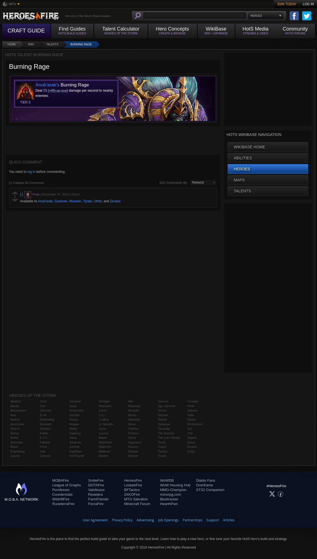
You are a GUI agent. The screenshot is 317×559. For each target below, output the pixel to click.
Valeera (192, 410)
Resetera (95, 494)
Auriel (14, 437)
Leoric (103, 410)
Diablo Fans (205, 480)
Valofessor (96, 490)
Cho (42, 406)
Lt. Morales (106, 424)
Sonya (162, 410)
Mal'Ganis (105, 442)
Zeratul (115, 201)
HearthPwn (169, 504)
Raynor (133, 446)
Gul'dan (74, 415)
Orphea (133, 428)
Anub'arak (45, 201)
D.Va (43, 415)
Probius (133, 433)
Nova (131, 424)
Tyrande (192, 401)
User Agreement (95, 520)
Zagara (192, 437)
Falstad (45, 442)
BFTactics (132, 490)
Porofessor (61, 490)
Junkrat (74, 446)
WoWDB (167, 480)
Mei (130, 401)
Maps (239, 180)
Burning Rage (81, 44)
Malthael (104, 451)
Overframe (204, 485)
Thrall (162, 442)
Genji (72, 406)
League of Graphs (66, 485)
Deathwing (47, 419)
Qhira (132, 437)
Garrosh (45, 455)
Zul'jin (191, 451)
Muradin (75, 201)
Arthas (14, 433)
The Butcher (166, 433)
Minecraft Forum (137, 504)
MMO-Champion (173, 490)
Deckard (45, 424)
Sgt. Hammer (167, 406)
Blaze (14, 446)
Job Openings (168, 520)
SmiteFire (96, 480)
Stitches (163, 415)
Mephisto (134, 406)
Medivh (103, 455)
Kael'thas (75, 451)
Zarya (191, 442)
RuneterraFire (63, 504)
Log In (308, 4)
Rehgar (133, 451)
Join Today (287, 4)
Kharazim (105, 406)
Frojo (36, 194)
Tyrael (87, 201)
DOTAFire (96, 485)
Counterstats (62, 494)
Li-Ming (104, 419)
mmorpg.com (170, 494)
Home (12, 44)
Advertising (145, 520)
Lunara (103, 433)
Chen (43, 401)
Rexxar (133, 455)
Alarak (14, 406)
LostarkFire (133, 485)
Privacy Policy (122, 520)
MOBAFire (60, 480)
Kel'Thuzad (76, 455)
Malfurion (105, 446)
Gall (42, 451)
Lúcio (102, 428)
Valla (190, 415)
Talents (52, 44)
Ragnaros (135, 442)
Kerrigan (104, 401)
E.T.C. (44, 437)
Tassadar (164, 428)
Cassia (15, 455)
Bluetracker (169, 499)
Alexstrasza (18, 410)
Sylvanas (164, 424)
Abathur (15, 401)
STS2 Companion (210, 490)
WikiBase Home (249, 147)
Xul (189, 428)
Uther (98, 201)
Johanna (75, 442)
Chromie (45, 410)
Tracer (162, 446)
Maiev (103, 437)
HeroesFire (133, 480)
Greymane (76, 410)
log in (31, 172)
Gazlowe (60, 201)
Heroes (242, 169)
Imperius (75, 433)
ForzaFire (96, 504)
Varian (191, 419)
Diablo (44, 433)
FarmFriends (98, 499)
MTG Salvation (136, 499)
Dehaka (45, 428)
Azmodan (16, 442)
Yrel (190, 433)
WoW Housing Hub (175, 485)
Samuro (163, 401)
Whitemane (195, 424)
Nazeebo (134, 419)
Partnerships (192, 520)
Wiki (31, 44)
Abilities (243, 158)
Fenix (43, 446)
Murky (132, 415)
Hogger (74, 424)
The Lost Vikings (169, 437)
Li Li (101, 415)
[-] (21, 194)
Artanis (15, 428)
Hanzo (73, 419)
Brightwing (17, 451)
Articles (229, 520)
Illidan (73, 428)
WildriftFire (60, 499)
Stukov (162, 419)
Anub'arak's (48, 85)
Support (213, 520)
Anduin (15, 419)
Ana (13, 415)
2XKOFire (132, 494)
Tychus (162, 451)
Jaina (72, 437)
